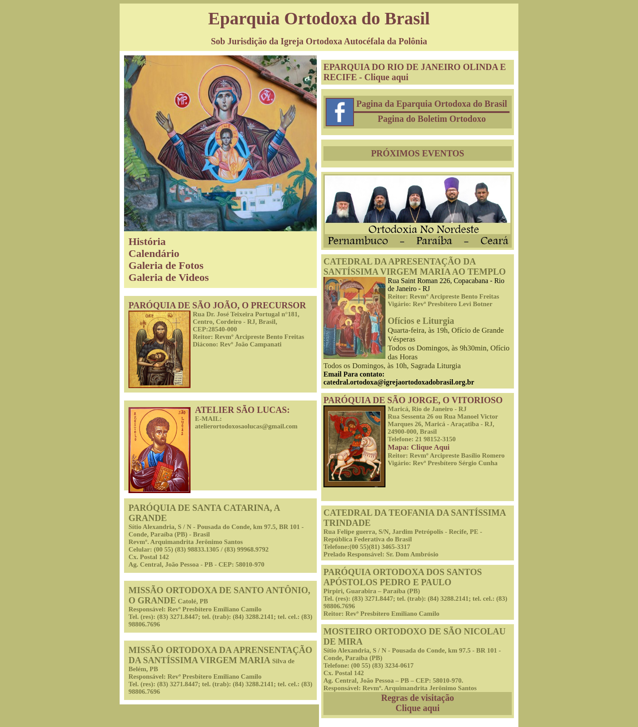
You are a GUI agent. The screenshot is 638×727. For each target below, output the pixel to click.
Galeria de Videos (168, 277)
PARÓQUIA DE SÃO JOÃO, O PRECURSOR (217, 305)
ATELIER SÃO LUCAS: (242, 410)
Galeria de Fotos (165, 265)
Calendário (153, 253)
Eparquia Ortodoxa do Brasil (319, 18)
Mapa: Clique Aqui (419, 447)
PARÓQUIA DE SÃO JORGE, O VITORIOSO (413, 400)
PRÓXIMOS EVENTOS (417, 153)
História (147, 241)
